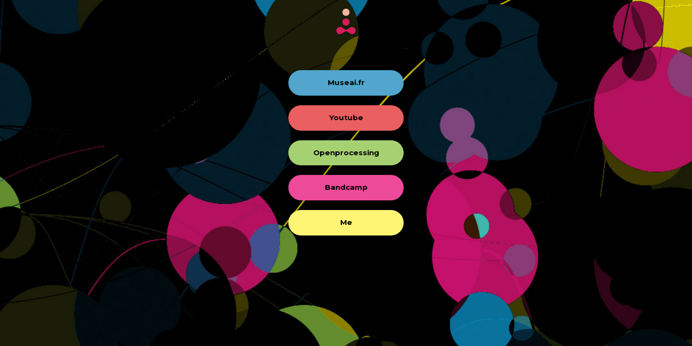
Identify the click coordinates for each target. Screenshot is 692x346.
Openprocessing (346, 152)
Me (346, 222)
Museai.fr (346, 82)
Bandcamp (346, 187)
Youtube (346, 117)
